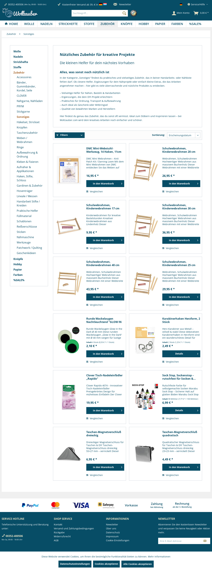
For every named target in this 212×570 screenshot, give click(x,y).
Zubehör (19, 72)
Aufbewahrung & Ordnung (27, 154)
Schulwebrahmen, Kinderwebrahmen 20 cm (178, 150)
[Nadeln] (46, 23)
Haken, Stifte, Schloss (25, 178)
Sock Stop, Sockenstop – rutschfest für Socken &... (179, 377)
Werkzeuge (24, 242)
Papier (17, 269)
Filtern (62, 135)
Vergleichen (94, 191)
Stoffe (17, 67)
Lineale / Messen (27, 196)
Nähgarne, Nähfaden (30, 101)
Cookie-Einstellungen (117, 540)
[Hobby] (144, 23)
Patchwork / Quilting (29, 248)
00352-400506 (16, 4)
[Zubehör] (108, 23)
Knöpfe (18, 259)
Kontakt (58, 524)
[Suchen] (124, 13)
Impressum (112, 536)
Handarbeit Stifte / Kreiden (28, 203)
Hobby (17, 264)
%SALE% (18, 280)
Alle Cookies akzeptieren (137, 564)
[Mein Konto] (180, 13)
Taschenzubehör (27, 133)
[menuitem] (105, 13)
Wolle (17, 51)
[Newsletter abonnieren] (205, 541)
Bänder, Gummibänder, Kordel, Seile (26, 86)
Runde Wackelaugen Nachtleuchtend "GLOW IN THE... (104, 320)
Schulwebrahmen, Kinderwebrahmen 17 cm (102, 206)
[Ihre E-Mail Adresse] (179, 541)
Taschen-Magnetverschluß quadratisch (179, 433)
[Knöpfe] (126, 23)
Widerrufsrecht (62, 536)
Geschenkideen (26, 253)
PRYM (20, 106)
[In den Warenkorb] (105, 183)
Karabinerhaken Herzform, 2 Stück (181, 320)
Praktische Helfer (27, 211)
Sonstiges (23, 117)
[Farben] (177, 23)
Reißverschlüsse (27, 226)
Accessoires (24, 77)
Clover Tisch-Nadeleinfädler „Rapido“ (104, 377)
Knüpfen (22, 127)
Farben (18, 275)
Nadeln (18, 57)
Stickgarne (23, 111)
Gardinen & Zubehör (30, 185)
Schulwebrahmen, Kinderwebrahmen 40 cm (102, 263)
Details (186, 353)
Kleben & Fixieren (27, 162)
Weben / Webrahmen (24, 140)
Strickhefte (20, 62)
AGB (56, 540)
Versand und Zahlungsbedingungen (74, 528)
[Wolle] (29, 23)
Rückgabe (59, 532)
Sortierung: (158, 135)
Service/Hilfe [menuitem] (197, 4)
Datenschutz (113, 532)
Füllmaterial (24, 216)
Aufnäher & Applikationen (25, 169)
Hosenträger (25, 191)
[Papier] (160, 23)
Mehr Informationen (159, 556)
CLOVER (21, 96)
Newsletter (122, 4)
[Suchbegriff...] (100, 13)
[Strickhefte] (68, 23)
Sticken (21, 232)
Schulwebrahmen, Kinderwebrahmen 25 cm (178, 263)
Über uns (111, 528)
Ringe (20, 147)
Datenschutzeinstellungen (75, 563)
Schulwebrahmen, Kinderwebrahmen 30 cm (178, 206)
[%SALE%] (195, 23)
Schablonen (24, 221)
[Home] (11, 23)
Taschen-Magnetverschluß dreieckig (103, 433)
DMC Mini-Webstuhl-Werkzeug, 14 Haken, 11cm (103, 150)
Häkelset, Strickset (28, 122)
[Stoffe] (89, 23)
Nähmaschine (25, 237)
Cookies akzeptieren (106, 563)
